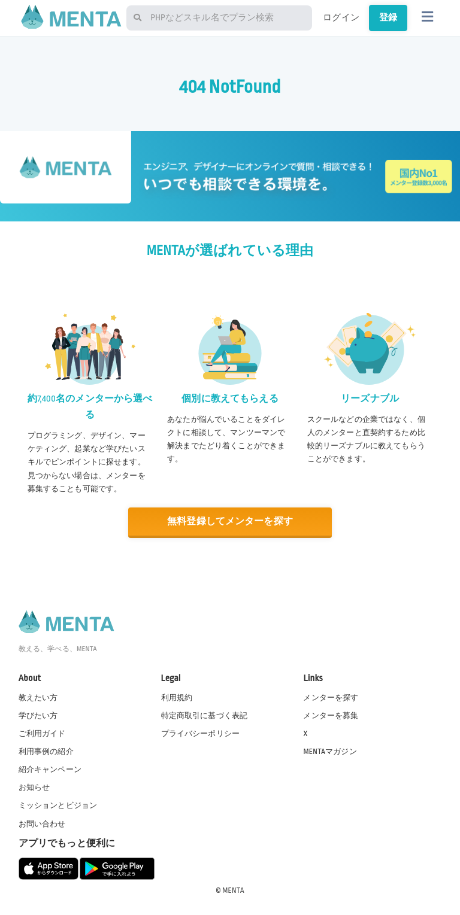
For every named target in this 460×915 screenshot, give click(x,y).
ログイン (341, 17)
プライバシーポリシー (200, 733)
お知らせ (34, 787)
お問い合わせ (42, 824)
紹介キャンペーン (50, 769)
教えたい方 (38, 698)
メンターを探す (330, 698)
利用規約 (177, 698)
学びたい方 (38, 716)
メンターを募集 (330, 716)
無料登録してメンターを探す (230, 521)
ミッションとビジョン (58, 805)
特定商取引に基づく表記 (204, 716)
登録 (388, 17)
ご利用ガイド (42, 733)
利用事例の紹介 (46, 751)
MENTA (233, 890)
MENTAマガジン (329, 751)
